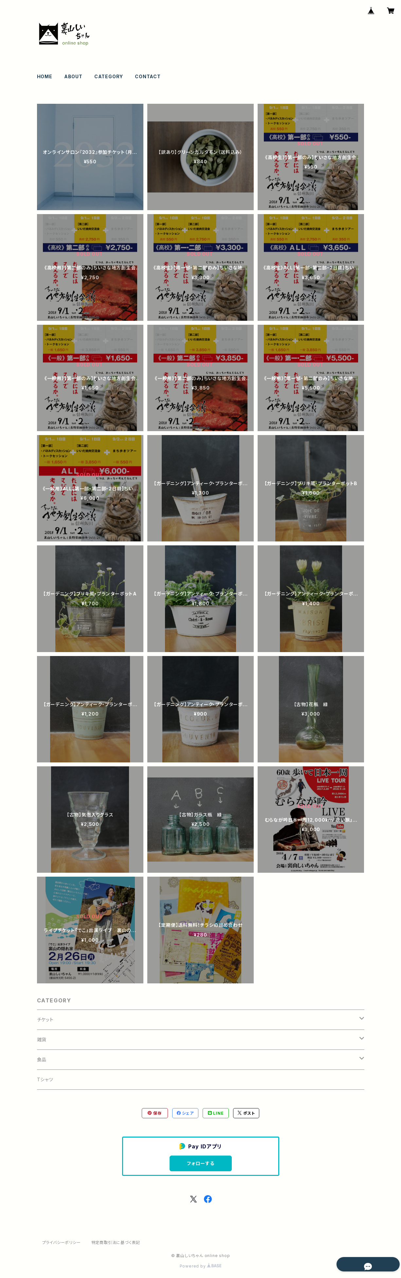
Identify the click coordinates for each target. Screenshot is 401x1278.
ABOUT (73, 76)
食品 (42, 1059)
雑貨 (42, 1039)
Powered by (201, 1266)
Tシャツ (45, 1079)
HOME (44, 76)
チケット (45, 1019)
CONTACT (148, 76)
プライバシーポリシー (61, 1242)
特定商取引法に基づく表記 (115, 1242)
